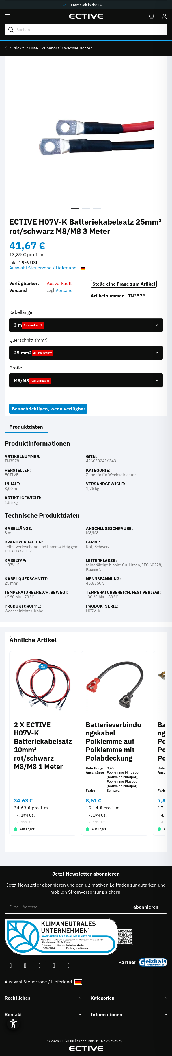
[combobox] (86, 325)
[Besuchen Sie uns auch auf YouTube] (25, 966)
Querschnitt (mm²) (29, 340)
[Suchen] (10, 30)
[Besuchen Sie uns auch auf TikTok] (54, 966)
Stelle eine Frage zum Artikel (123, 284)
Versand (64, 290)
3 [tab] (97, 208)
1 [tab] (75, 208)
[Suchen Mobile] (86, 30)
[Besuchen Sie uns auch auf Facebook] (11, 966)
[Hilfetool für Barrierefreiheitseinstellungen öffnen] (13, 1023)
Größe (16, 368)
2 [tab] (86, 208)
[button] (151, 16)
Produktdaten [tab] (26, 426)
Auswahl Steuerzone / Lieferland (48, 268)
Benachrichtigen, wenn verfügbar (48, 409)
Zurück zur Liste (23, 48)
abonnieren (150, 908)
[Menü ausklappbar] (7, 16)
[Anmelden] (162, 16)
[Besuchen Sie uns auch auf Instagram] (39, 966)
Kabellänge (21, 312)
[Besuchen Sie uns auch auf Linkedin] (68, 966)
